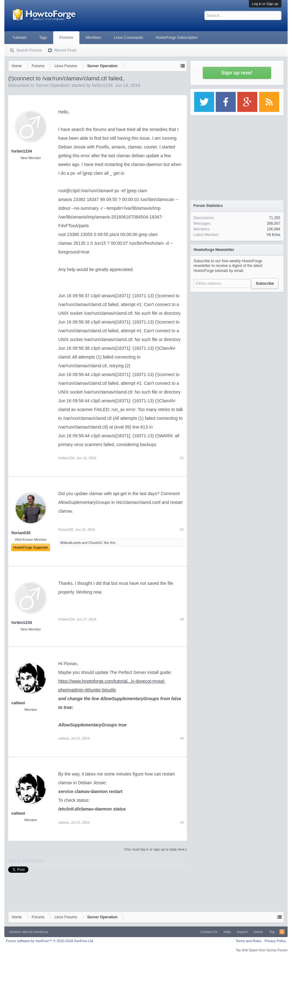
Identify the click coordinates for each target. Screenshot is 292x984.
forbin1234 (102, 85)
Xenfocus (41, 932)
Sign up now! (236, 72)
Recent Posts (65, 50)
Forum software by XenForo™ (50, 941)
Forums (66, 37)
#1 (182, 458)
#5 (182, 822)
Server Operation (52, 85)
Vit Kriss (273, 235)
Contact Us (208, 932)
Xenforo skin (18, 932)
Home (258, 932)
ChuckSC (95, 543)
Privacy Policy (275, 941)
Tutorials (19, 37)
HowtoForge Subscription (177, 37)
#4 (182, 738)
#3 (182, 619)
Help (227, 932)
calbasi (18, 702)
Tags (43, 37)
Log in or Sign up (265, 4)
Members (93, 37)
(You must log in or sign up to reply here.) (155, 849)
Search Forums (29, 50)
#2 (182, 529)
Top (272, 932)
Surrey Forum (276, 950)
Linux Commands (128, 37)
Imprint (242, 932)
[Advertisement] (237, 334)
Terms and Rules (249, 941)
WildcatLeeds (70, 543)
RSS (281, 931)
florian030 (65, 529)
